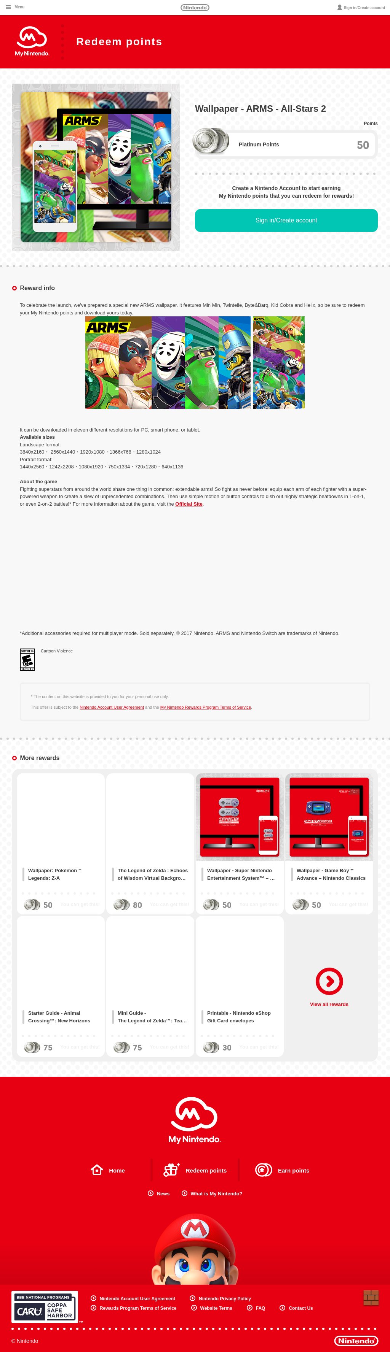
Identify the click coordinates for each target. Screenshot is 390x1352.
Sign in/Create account (286, 220)
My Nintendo (195, 1120)
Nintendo (195, 7)
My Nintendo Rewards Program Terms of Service (205, 707)
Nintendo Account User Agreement (112, 707)
